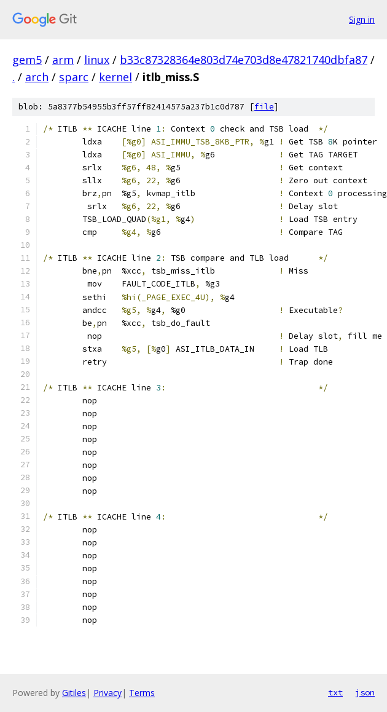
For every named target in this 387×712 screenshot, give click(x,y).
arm (63, 59)
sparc (73, 76)
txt (335, 692)
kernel (115, 76)
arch (37, 76)
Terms (142, 692)
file (264, 106)
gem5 (27, 59)
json (365, 692)
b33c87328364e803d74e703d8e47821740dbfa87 (243, 59)
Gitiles (74, 692)
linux (96, 59)
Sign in (362, 19)
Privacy (107, 692)
